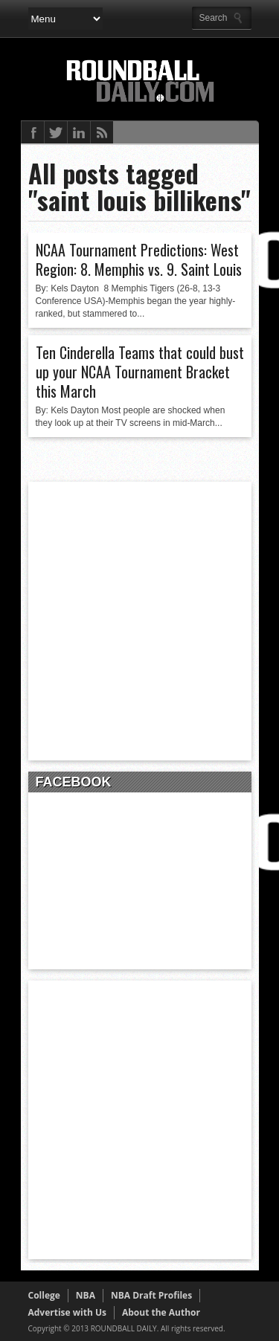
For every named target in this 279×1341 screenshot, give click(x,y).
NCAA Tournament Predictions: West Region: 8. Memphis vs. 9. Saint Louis (139, 259)
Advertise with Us (67, 1312)
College (44, 1295)
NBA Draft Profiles (151, 1295)
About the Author (161, 1312)
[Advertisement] (139, 621)
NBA (85, 1295)
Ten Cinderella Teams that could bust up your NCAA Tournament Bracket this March (140, 371)
